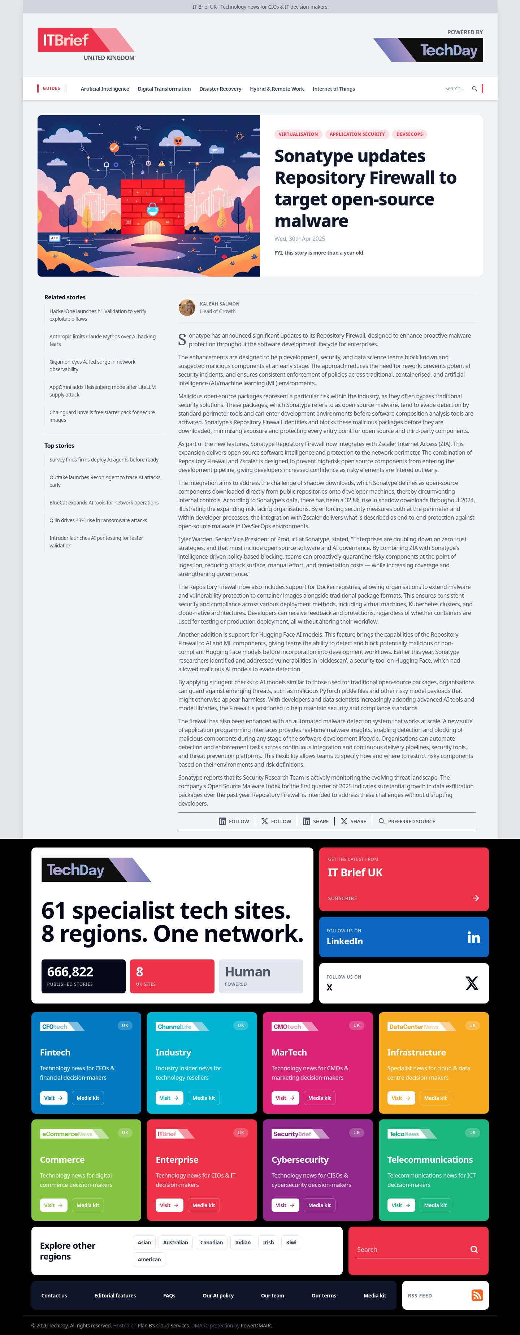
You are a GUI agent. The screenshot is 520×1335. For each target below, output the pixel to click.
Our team (272, 1295)
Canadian (211, 1242)
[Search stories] (440, 88)
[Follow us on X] (276, 821)
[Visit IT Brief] (190, 1134)
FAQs (169, 1295)
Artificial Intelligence (105, 88)
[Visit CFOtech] (75, 1026)
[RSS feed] (445, 1295)
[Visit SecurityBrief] (306, 1134)
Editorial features (115, 1295)
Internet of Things (334, 88)
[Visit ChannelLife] (190, 1026)
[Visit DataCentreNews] (422, 1026)
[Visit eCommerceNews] (75, 1134)
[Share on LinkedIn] (315, 821)
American (149, 1259)
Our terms (324, 1295)
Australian (175, 1242)
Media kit (88, 1098)
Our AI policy (218, 1295)
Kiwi (291, 1242)
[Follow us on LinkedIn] (234, 821)
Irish (268, 1242)
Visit (54, 1098)
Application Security (357, 134)
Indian (243, 1242)
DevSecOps (409, 134)
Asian (144, 1242)
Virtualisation (298, 134)
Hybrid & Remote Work (277, 88)
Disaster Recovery (220, 88)
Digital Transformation (164, 88)
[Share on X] (353, 821)
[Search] (474, 88)
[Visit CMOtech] (306, 1026)
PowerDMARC (256, 1325)
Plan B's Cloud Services (163, 1325)
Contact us (54, 1295)
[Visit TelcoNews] (422, 1134)
